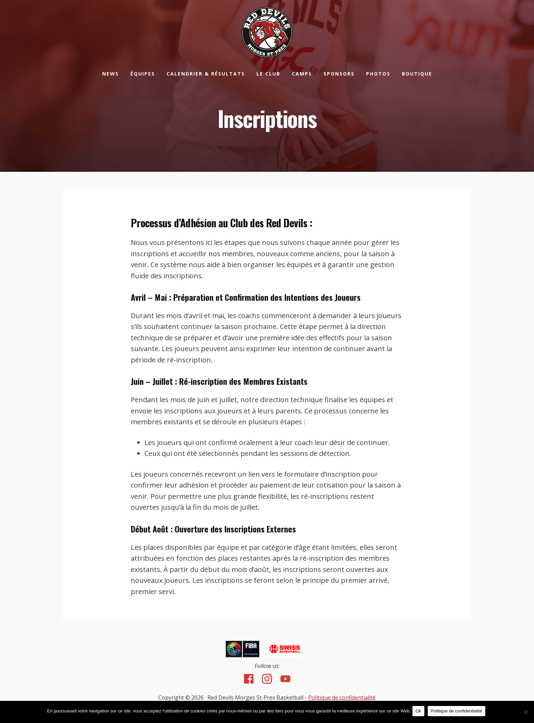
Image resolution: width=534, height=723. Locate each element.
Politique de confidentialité (342, 698)
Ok (420, 712)
